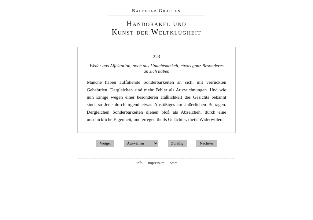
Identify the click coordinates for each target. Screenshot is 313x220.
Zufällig (177, 143)
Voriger (105, 143)
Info (139, 163)
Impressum (156, 163)
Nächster (206, 143)
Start (173, 163)
